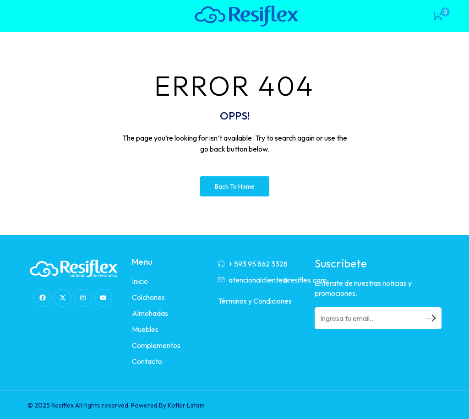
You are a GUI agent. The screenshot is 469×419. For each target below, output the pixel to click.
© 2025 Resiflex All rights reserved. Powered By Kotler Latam (116, 405)
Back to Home (235, 186)
